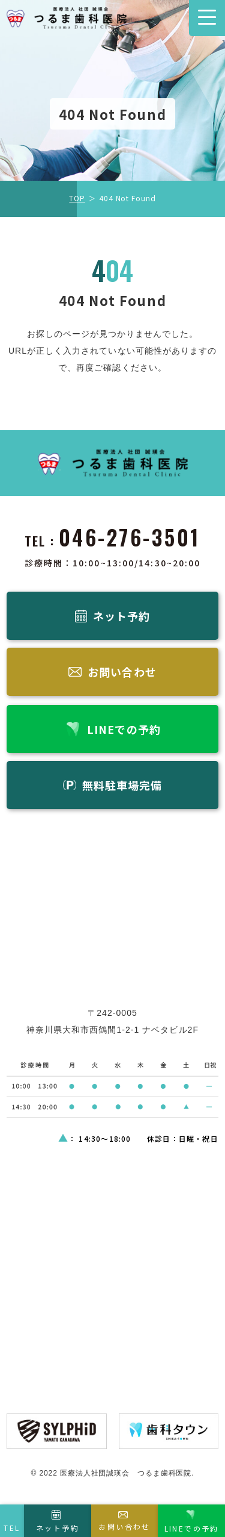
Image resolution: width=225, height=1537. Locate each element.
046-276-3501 (129, 536)
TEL (12, 1528)
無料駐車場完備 (122, 785)
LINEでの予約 (191, 1528)
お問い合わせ (124, 1526)
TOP (77, 198)
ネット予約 (57, 1528)
